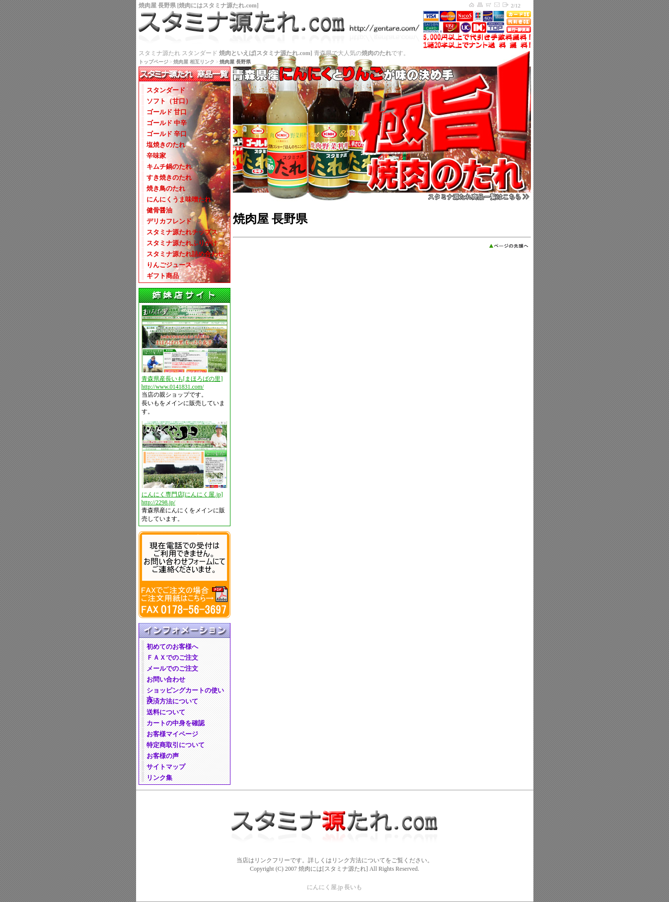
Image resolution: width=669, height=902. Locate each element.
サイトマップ (480, 5)
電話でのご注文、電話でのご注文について (184, 557)
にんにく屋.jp (325, 887)
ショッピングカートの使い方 (185, 690)
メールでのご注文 (172, 668)
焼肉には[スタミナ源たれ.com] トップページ (334, 29)
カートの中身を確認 (176, 723)
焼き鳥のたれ (166, 188)
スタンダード (166, 90)
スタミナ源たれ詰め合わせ (185, 254)
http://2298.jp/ (158, 502)
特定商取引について (176, 745)
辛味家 (156, 155)
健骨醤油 (159, 210)
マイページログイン (506, 5)
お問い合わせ (497, 5)
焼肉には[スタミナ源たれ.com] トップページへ (472, 5)
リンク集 (159, 777)
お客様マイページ (172, 734)
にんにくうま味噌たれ (179, 199)
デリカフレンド (169, 221)
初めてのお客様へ (172, 646)
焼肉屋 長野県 (157, 5)
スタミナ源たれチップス (182, 232)
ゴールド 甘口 (167, 112)
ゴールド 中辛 (167, 123)
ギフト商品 (163, 275)
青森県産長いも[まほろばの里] (182, 378)
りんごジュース (169, 265)
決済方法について (172, 701)
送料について (166, 712)
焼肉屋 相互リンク (194, 62)
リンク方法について (358, 860)
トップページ (153, 62)
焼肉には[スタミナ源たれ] (333, 868)
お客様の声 (163, 756)
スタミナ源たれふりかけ (182, 243)
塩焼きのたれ (166, 144)
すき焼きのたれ (169, 177)
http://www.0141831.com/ (173, 386)
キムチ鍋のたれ (169, 166)
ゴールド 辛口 (167, 134)
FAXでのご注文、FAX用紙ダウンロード (184, 600)
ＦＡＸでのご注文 (172, 657)
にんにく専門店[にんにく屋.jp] (182, 494)
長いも (353, 887)
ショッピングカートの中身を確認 (489, 5)
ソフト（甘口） (169, 101)
